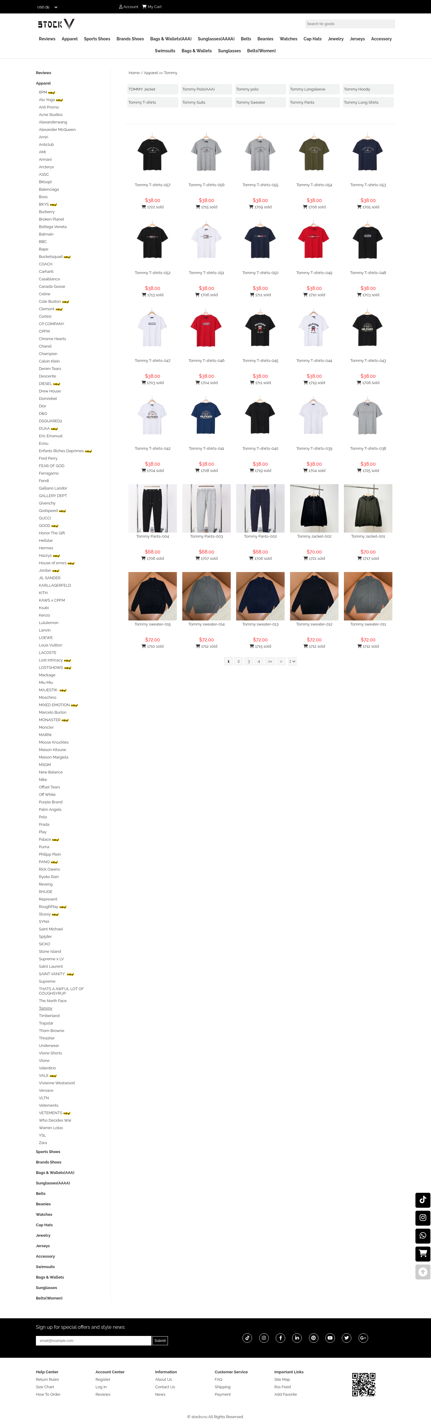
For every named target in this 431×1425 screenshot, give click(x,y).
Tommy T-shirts (142, 102)
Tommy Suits (193, 102)
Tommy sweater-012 (314, 624)
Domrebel (48, 398)
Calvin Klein (49, 361)
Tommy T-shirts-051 (206, 272)
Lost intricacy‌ (55, 660)
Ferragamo (49, 473)
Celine (44, 294)
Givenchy (47, 503)
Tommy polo (247, 89)
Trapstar (46, 1023)
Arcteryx (46, 167)
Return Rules (47, 1379)
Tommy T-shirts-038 (368, 448)
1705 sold (368, 207)
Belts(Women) (261, 50)
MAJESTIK (53, 690)
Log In (101, 1387)
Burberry (47, 212)
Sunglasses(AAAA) (216, 38)
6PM (47, 92)
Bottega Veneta (53, 226)
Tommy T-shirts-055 (260, 185)
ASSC (44, 174)
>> (270, 661)
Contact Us (165, 1387)
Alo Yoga (51, 99)
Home (134, 73)
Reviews (47, 38)
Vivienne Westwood (57, 1083)
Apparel (70, 38)
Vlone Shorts (50, 1053)
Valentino (47, 1068)
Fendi (44, 480)
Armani (45, 159)
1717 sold (368, 558)
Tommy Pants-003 (206, 536)
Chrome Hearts (52, 339)
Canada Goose (52, 286)
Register (102, 1379)
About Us (163, 1379)
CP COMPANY (51, 324)
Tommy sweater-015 (152, 624)
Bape (43, 249)
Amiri (43, 137)
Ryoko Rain (49, 876)
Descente (47, 376)
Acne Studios (51, 114)
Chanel (45, 346)
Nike (43, 779)
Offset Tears (49, 787)
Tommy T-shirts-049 (314, 272)
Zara (43, 1142)
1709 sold (260, 207)
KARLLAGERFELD (55, 585)
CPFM (44, 331)
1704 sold (206, 382)
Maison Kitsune (52, 749)
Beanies (265, 38)
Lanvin (45, 630)
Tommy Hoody (357, 89)
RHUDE (45, 891)
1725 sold (368, 470)
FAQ (218, 1379)
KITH (43, 593)
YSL (42, 1135)
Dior (42, 406)
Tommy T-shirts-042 (152, 448)
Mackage (47, 675)
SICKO (44, 944)
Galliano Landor (53, 488)
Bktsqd (45, 182)
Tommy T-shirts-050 (260, 272)
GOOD (49, 525)
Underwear (49, 1045)
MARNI (45, 735)
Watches (288, 38)
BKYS (48, 204)
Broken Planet (51, 219)
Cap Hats (312, 38)
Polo (43, 817)
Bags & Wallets (197, 50)
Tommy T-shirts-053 (368, 185)
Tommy (170, 73)
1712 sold (206, 646)
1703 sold (368, 295)
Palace (49, 839)
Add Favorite (285, 1394)
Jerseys (357, 38)
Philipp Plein (50, 854)
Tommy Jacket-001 (368, 536)
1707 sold (206, 558)
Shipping (223, 1387)
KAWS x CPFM (52, 600)
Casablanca (49, 279)
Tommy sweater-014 (206, 624)
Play (43, 832)
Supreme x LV (51, 959)
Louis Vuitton (50, 645)
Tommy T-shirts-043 (368, 360)
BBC (43, 241)
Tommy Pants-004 (152, 536)
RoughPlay (53, 906)
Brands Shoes (130, 38)
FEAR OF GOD (51, 466)
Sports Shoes (97, 38)
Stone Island (50, 951)
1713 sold (152, 295)
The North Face (53, 1001)
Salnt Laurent (51, 966)
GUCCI (45, 518)
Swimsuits (165, 50)
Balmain (46, 234)
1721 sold (314, 558)
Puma (44, 847)
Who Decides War (55, 1120)
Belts (246, 38)
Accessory (381, 38)
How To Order (48, 1394)
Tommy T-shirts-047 (153, 360)
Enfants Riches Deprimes (65, 451)
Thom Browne (51, 1030)
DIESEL (49, 383)
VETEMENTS (55, 1113)
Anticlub (46, 144)
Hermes (46, 548)
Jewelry (336, 38)
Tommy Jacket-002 (314, 536)
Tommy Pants (302, 102)
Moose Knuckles (54, 742)
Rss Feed (282, 1387)
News (160, 1394)
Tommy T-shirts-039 (314, 448)
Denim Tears (50, 368)
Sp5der (45, 936)
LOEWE (46, 637)
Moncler (46, 727)
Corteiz (45, 316)
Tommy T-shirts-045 (260, 360)
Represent (48, 899)
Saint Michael (51, 929)
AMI (42, 152)
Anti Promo (49, 107)
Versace (46, 1090)
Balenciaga (49, 189)
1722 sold (152, 207)
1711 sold (260, 295)
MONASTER (54, 720)
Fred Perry (48, 458)
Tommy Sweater (250, 102)
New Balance (51, 772)
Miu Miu (46, 682)
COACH (45, 264)
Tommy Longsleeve (307, 89)
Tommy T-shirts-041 (206, 448)
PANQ (48, 862)
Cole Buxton (54, 301)
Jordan (49, 570)
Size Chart (45, 1387)
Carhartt (46, 271)
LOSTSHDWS (55, 667)
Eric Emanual (51, 436)
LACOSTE (47, 652)
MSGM (45, 764)
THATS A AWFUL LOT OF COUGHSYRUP (61, 991)
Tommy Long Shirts (361, 102)
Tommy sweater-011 (368, 624)
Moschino (47, 697)
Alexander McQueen (57, 129)
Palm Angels (50, 809)
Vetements (48, 1105)
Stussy (49, 914)
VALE (48, 1075)
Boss (43, 197)
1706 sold (314, 207)
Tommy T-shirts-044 (314, 360)
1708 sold (206, 470)
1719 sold (314, 382)
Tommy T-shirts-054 (314, 185)
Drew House (50, 391)
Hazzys (49, 555)
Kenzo (44, 615)
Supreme (47, 981)
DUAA (48, 428)
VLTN (44, 1098)
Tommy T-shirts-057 (153, 185)
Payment (223, 1394)
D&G (43, 413)
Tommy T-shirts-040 (260, 448)
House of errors (57, 563)
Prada (44, 824)
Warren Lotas (51, 1128)
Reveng (46, 884)
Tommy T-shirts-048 (368, 272)
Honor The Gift (52, 533)
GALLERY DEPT (53, 495)
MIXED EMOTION (58, 705)
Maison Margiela (53, 757)
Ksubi (44, 608)
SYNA (44, 921)
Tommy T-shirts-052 (152, 272)
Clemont (51, 309)
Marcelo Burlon (52, 712)
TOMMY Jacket (141, 89)
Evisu (43, 443)
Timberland (49, 1015)
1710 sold (314, 295)
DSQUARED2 (50, 421)
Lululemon (48, 622)
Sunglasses (229, 50)
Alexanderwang (53, 122)
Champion (48, 353)
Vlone (44, 1060)
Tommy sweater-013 (260, 624)
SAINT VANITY (56, 974)
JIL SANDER (49, 578)
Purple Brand (51, 802)
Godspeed (52, 510)
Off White (47, 794)
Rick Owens (49, 869)
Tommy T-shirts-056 (206, 185)
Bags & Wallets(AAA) (171, 38)
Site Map (282, 1379)
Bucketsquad (55, 256)
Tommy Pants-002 (260, 536)
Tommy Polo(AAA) (198, 89)
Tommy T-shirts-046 (206, 360)
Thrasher (47, 1038)
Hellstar (46, 540)
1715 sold (206, 207)
